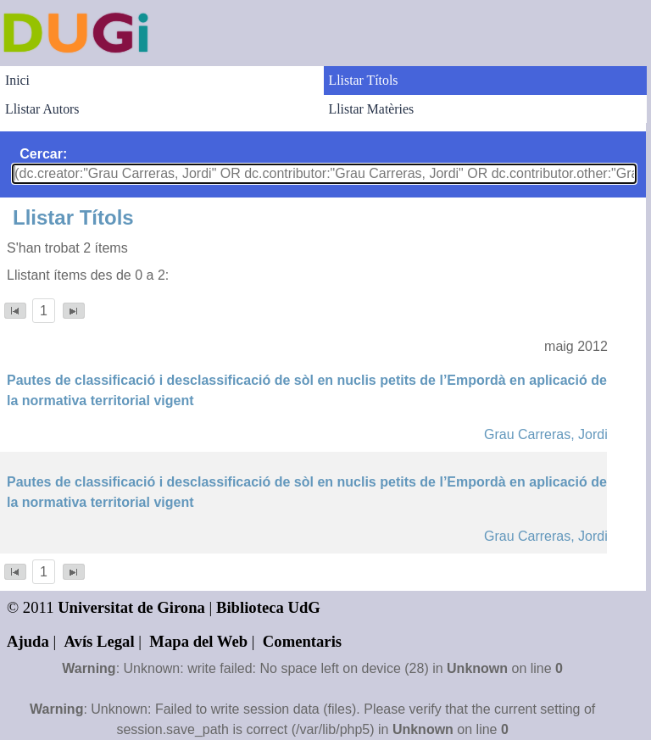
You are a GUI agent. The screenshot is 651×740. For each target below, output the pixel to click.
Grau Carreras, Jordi (546, 434)
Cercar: (43, 154)
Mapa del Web (198, 641)
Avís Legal (99, 641)
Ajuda (28, 641)
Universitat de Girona (131, 607)
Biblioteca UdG (268, 607)
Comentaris (302, 641)
